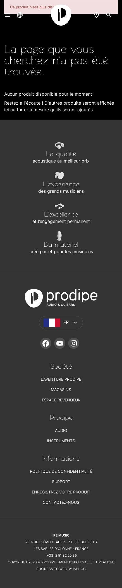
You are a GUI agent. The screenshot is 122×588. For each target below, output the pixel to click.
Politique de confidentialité (61, 471)
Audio (61, 430)
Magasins (61, 389)
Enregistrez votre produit (61, 492)
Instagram (73, 343)
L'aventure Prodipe (61, 379)
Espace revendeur (61, 400)
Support (61, 481)
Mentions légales (76, 562)
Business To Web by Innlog (61, 569)
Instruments (61, 440)
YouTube (59, 343)
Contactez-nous (61, 502)
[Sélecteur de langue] (19, 14)
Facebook (45, 343)
